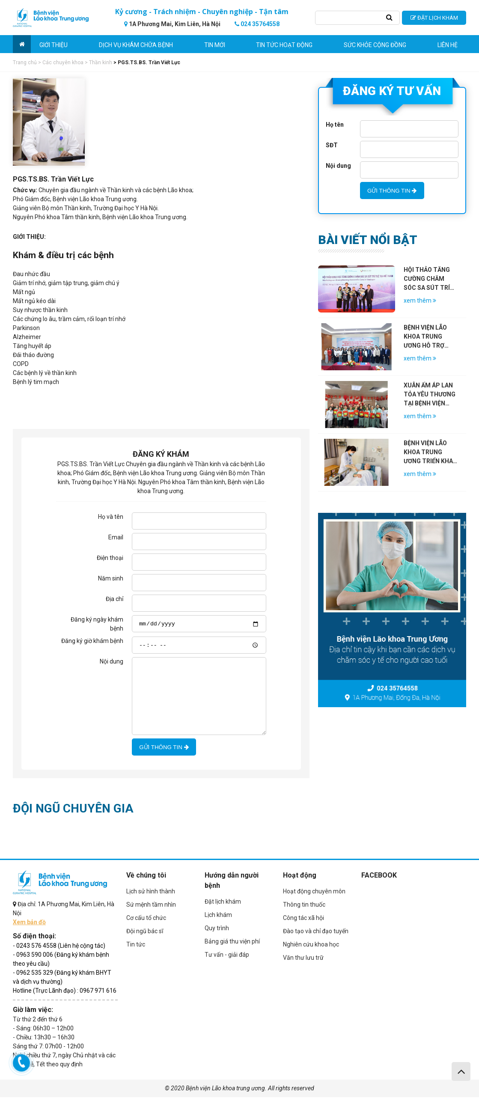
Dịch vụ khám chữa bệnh (136, 45)
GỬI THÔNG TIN (163, 760)
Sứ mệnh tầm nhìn (151, 917)
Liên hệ (447, 45)
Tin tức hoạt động (284, 45)
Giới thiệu (53, 45)
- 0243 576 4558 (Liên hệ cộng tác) (59, 958)
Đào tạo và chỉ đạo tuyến (315, 943)
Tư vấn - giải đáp (227, 967)
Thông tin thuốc (304, 917)
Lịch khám (218, 927)
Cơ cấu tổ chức (146, 930)
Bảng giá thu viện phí (232, 954)
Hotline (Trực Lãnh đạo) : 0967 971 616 (64, 1003)
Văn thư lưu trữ (303, 970)
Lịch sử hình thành (150, 904)
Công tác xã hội (303, 930)
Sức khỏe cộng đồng (375, 45)
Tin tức (135, 957)
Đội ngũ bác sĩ (144, 943)
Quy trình (217, 940)
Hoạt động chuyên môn (314, 904)
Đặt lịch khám (223, 914)
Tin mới (214, 45)
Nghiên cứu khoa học (311, 957)
